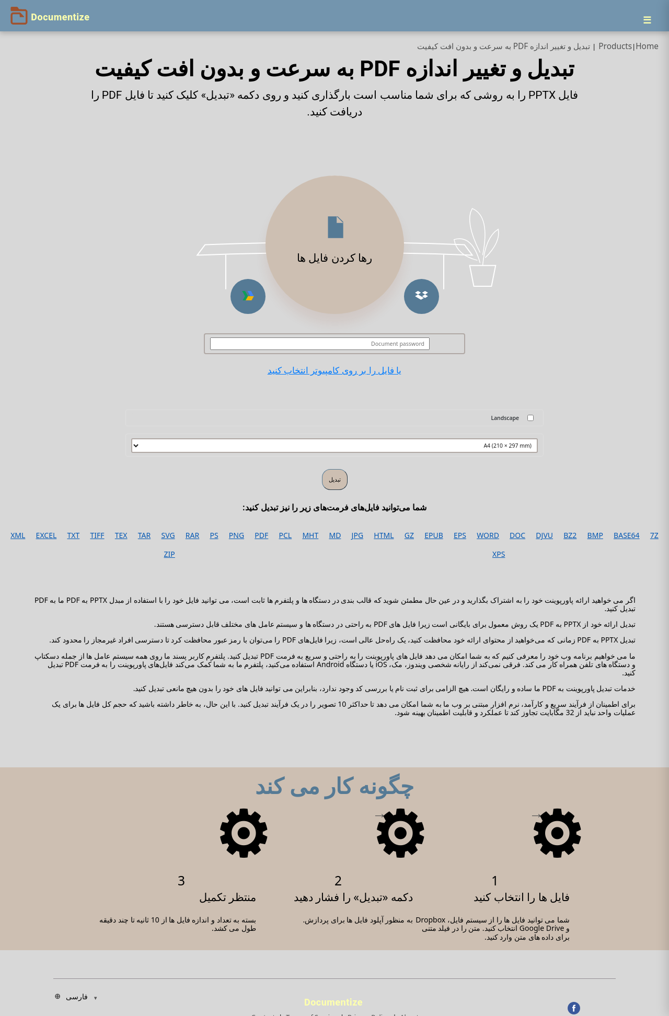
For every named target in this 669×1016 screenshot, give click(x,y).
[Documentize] (335, 999)
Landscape (505, 418)
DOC (517, 535)
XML (17, 535)
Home (647, 46)
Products (615, 46)
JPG (357, 535)
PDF (261, 535)
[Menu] (647, 19)
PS (214, 535)
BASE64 (627, 535)
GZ (409, 535)
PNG (236, 535)
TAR (144, 535)
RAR (192, 535)
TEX (121, 535)
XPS (498, 554)
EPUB (433, 535)
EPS (460, 535)
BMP (595, 535)
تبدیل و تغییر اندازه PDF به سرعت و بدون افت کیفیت (504, 46)
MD (335, 535)
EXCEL (46, 535)
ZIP (169, 554)
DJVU (544, 535)
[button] (421, 296)
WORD (488, 535)
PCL (285, 535)
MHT (310, 535)
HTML (384, 535)
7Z (654, 535)
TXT (73, 535)
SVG (168, 535)
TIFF (97, 535)
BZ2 (569, 535)
